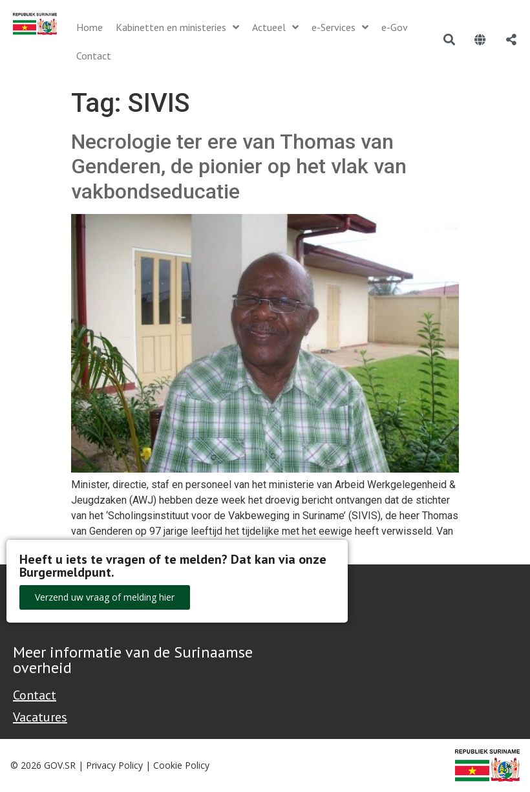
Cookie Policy (181, 765)
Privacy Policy (114, 765)
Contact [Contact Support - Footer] (34, 695)
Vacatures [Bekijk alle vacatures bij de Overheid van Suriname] (40, 717)
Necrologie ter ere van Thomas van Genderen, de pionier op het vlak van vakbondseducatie (239, 166)
